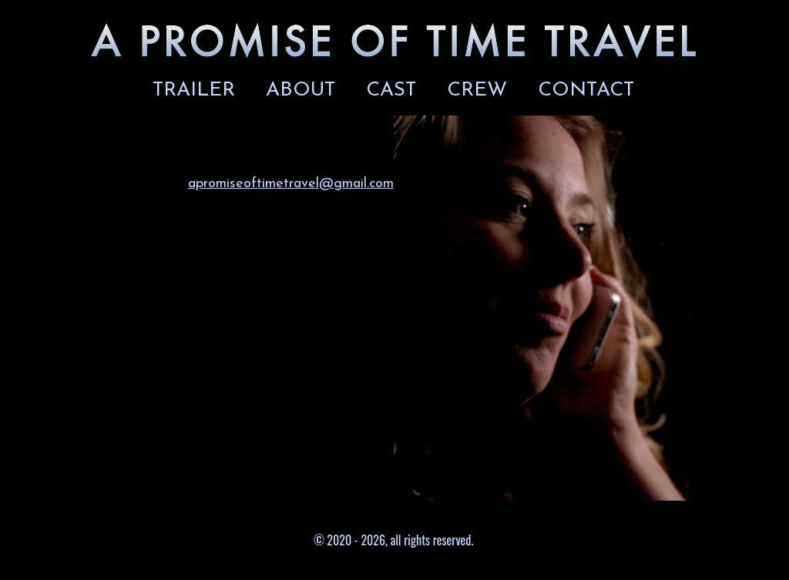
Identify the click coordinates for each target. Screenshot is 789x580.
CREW (477, 90)
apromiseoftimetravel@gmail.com (291, 183)
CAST (391, 90)
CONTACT (586, 90)
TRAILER (194, 90)
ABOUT (300, 90)
